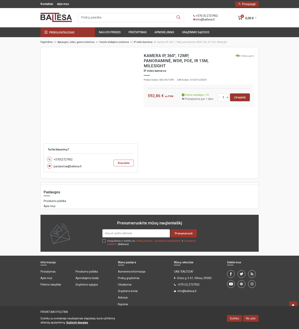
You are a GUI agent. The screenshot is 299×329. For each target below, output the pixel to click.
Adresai (123, 297)
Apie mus (63, 4)
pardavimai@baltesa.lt (68, 166)
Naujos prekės (110, 32)
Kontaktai (46, 4)
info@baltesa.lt (205, 19)
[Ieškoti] (131, 17)
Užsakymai (125, 284)
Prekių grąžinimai (128, 278)
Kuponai (123, 304)
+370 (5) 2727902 (207, 15)
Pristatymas (138, 32)
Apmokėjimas (164, 32)
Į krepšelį (240, 97)
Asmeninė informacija (131, 271)
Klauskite (124, 163)
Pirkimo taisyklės (50, 284)
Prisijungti (249, 4)
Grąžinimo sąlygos (195, 32)
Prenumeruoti (184, 233)
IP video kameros (155, 70)
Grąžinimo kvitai (128, 291)
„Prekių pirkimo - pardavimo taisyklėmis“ (158, 240)
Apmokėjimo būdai (87, 278)
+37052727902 (63, 159)
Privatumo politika (55, 201)
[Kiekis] (223, 97)
